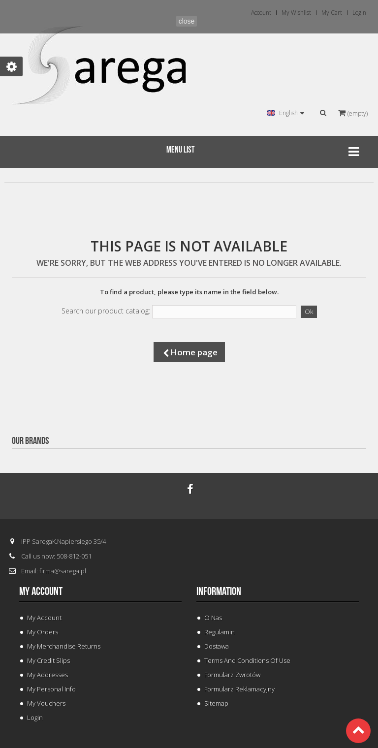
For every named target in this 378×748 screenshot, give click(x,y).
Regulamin (219, 631)
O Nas (213, 617)
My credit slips (48, 660)
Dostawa (216, 646)
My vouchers (46, 703)
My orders (42, 631)
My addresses (47, 674)
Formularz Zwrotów (232, 674)
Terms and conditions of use (247, 660)
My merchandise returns (63, 646)
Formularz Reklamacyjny (239, 689)
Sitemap (216, 703)
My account (41, 591)
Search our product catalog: (106, 311)
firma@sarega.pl (62, 570)
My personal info (51, 689)
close (187, 21)
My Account (44, 617)
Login (35, 717)
